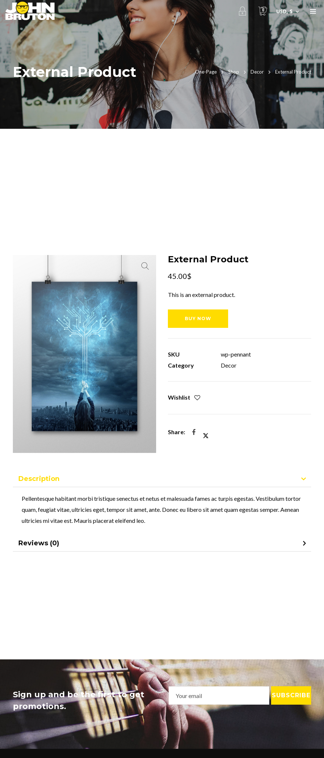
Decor (229, 365)
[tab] (162, 479)
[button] (145, 266)
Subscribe (291, 695)
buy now (198, 318)
